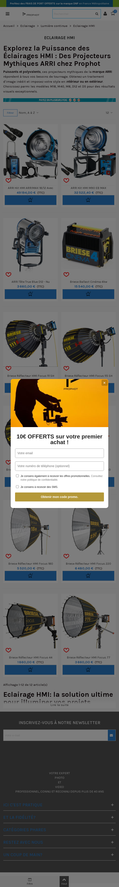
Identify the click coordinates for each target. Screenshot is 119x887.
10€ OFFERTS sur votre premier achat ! (59, 439)
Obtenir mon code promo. (59, 497)
